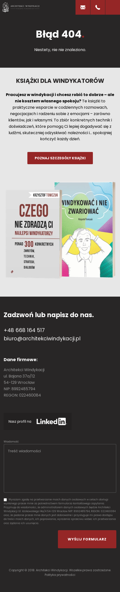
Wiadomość (11, 441)
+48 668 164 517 (24, 330)
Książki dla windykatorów (60, 81)
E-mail (83, 7)
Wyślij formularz (87, 539)
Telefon (97, 7)
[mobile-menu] (112, 7)
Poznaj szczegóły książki (60, 158)
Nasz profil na (20, 421)
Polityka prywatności (60, 575)
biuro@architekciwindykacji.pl (42, 338)
